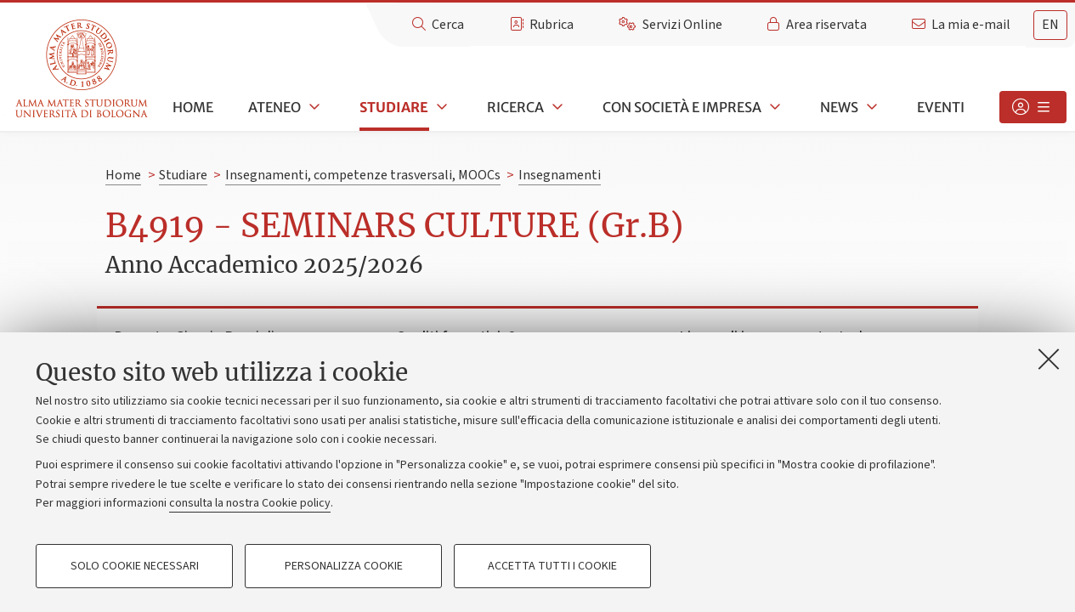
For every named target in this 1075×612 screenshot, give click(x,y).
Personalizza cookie (344, 566)
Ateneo (274, 107)
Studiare (393, 107)
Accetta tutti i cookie (552, 566)
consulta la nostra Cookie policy (250, 503)
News (839, 107)
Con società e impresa (682, 107)
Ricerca (515, 107)
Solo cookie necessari (135, 566)
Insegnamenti (559, 175)
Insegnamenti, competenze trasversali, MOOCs (363, 175)
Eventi (941, 107)
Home (193, 107)
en (1050, 24)
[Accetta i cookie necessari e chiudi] (1048, 358)
